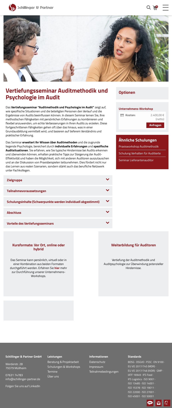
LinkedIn (34, 370)
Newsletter (158, 403)
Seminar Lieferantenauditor (136, 160)
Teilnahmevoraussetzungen (26, 190)
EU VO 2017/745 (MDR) (142, 350)
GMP (160, 354)
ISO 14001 (148, 367)
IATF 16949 (135, 359)
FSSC (149, 346)
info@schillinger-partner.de (22, 363)
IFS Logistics (135, 363)
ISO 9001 (149, 363)
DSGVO (140, 346)
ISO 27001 (148, 376)
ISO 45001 (134, 380)
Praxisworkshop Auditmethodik (139, 146)
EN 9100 (159, 346)
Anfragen (155, 125)
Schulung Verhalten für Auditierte (140, 153)
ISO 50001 (148, 380)
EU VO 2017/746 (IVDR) (142, 354)
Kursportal (167, 403)
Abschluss (14, 212)
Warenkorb (156, 7)
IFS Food (148, 359)
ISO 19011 (148, 371)
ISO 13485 (134, 367)
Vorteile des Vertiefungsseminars (30, 223)
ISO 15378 (134, 371)
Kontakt (150, 403)
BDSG (131, 346)
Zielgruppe (14, 180)
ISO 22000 (134, 376)
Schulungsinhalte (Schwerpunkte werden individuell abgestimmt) (53, 201)
